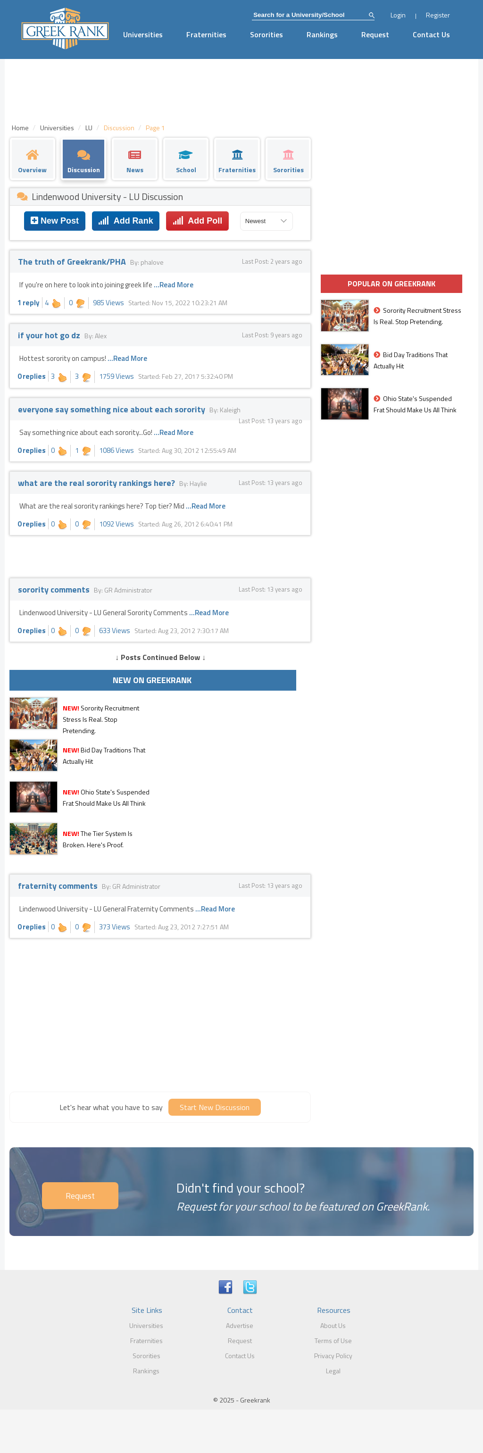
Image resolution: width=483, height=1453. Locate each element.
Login (398, 15)
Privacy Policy (333, 1356)
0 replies (31, 376)
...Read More (173, 284)
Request (375, 34)
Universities (143, 34)
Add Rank (125, 220)
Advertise (239, 1325)
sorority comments (55, 589)
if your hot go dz (50, 335)
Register (438, 15)
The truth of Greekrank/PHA (73, 261)
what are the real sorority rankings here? (97, 482)
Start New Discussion (215, 1107)
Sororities (266, 34)
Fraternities (206, 34)
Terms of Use (333, 1340)
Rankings (322, 34)
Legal (333, 1371)
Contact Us (431, 34)
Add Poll (197, 220)
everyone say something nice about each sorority (112, 409)
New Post (55, 220)
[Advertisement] (160, 1014)
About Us (333, 1325)
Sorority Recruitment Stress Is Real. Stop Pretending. (101, 719)
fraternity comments (59, 885)
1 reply (28, 302)
